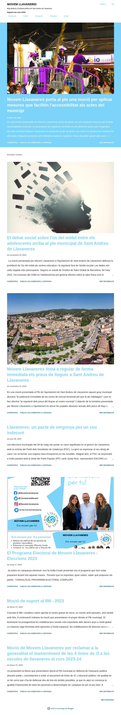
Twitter (24, 16)
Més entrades (107, 700)
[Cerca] (103, 4)
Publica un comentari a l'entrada (35, 142)
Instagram (37, 16)
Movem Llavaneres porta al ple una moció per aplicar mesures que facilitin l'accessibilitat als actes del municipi (59, 105)
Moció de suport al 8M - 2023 (35, 600)
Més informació (106, 142)
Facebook (11, 16)
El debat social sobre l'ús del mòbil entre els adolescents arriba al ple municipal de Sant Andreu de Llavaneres (58, 243)
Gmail (64, 16)
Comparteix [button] (12, 142)
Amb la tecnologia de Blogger (60, 708)
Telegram (51, 16)
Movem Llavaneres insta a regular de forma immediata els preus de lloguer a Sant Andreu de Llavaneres (55, 375)
